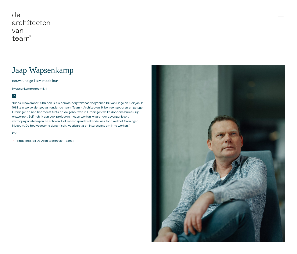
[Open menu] (281, 16)
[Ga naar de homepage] (31, 26)
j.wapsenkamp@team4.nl (29, 89)
